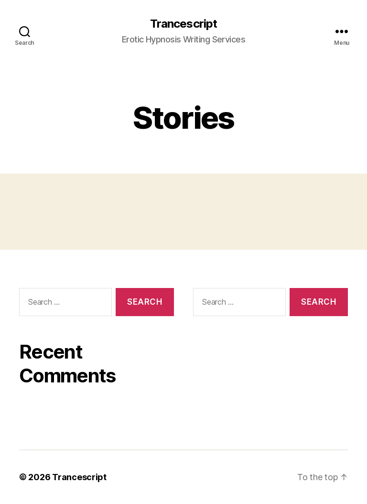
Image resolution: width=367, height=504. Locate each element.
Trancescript (183, 24)
